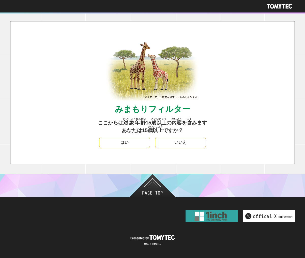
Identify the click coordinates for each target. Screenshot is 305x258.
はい (124, 142)
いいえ (180, 142)
